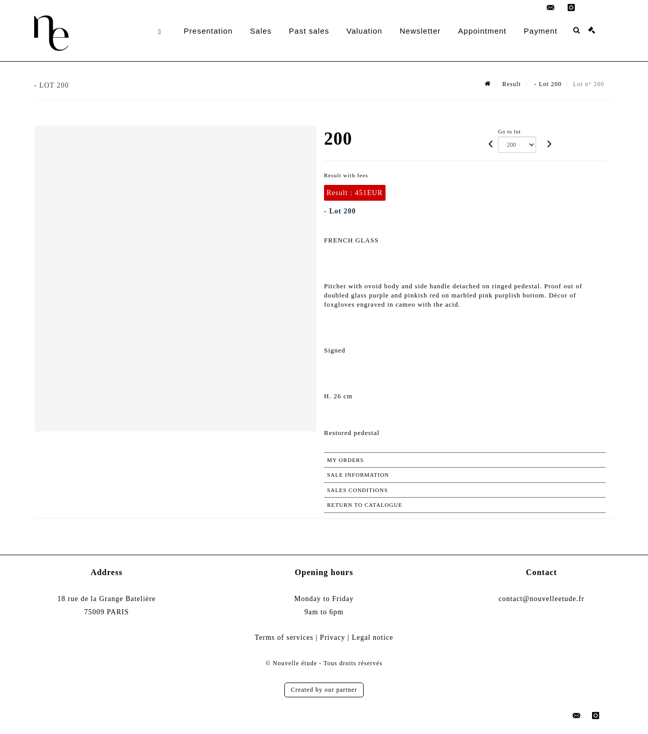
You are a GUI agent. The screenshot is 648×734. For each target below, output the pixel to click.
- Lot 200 (547, 84)
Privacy (332, 637)
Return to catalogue (364, 505)
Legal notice (373, 637)
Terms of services (284, 637)
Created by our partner (324, 689)
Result (512, 84)
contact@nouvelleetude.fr (541, 599)
